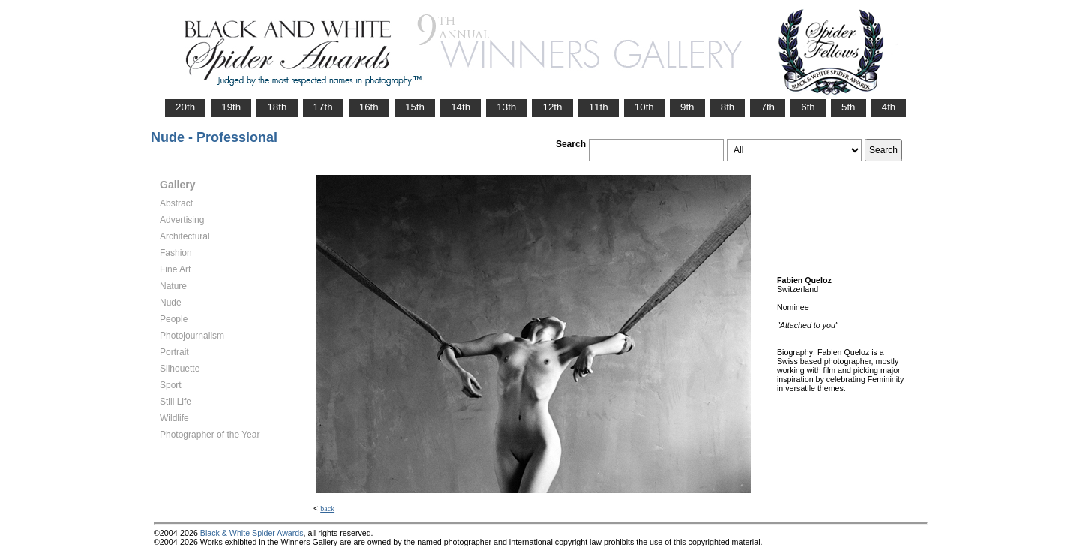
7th (767, 107)
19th (231, 107)
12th (552, 107)
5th (848, 107)
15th (415, 107)
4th (889, 107)
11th (598, 107)
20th (185, 107)
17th (323, 107)
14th (460, 107)
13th (506, 107)
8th (727, 107)
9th (687, 107)
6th (808, 107)
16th (369, 107)
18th (277, 107)
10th (644, 107)
